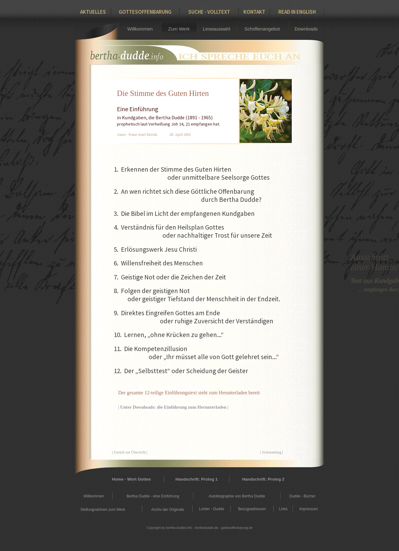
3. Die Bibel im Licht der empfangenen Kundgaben (184, 213)
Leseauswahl (216, 28)
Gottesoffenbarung (145, 11)
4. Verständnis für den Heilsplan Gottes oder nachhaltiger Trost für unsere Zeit (193, 231)
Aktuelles (93, 11)
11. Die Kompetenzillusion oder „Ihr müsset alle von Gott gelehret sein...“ (196, 352)
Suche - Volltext (209, 11)
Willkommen (140, 28)
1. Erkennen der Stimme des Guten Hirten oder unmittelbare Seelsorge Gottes (192, 173)
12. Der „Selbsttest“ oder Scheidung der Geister (181, 371)
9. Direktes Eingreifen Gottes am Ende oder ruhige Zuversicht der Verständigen (193, 317)
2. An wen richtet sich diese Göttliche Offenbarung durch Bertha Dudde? (188, 195)
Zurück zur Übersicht (130, 452)
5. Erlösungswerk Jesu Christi (155, 249)
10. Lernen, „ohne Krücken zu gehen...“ (169, 334)
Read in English (297, 11)
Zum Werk (179, 28)
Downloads (306, 28)
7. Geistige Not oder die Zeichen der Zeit (170, 277)
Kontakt (254, 11)
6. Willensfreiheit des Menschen (158, 263)
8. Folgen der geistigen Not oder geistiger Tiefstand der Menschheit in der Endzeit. (197, 295)
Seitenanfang (271, 452)
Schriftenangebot (262, 28)
